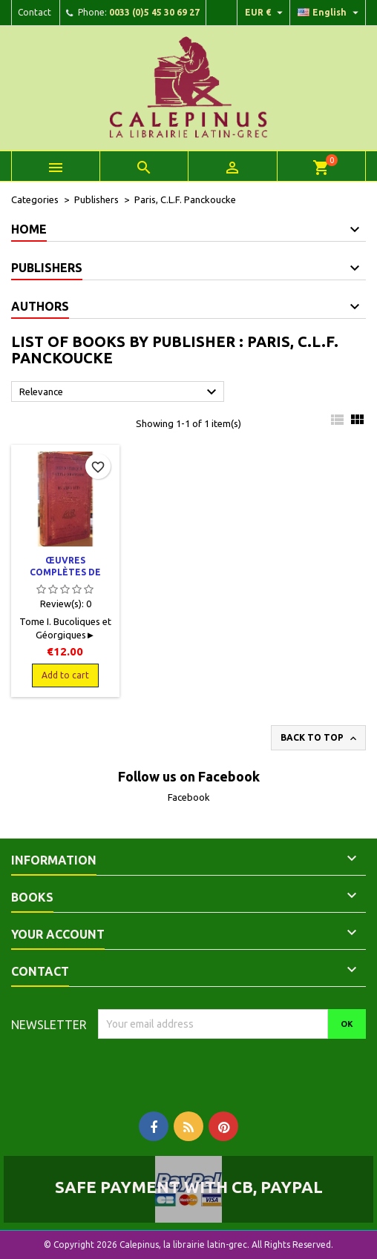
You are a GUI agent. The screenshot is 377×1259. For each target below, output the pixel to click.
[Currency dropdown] (265, 12)
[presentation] (222, 1068)
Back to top (320, 738)
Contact (34, 12)
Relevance (119, 392)
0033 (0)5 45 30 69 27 (154, 12)
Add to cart (65, 675)
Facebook (189, 797)
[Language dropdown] (330, 12)
